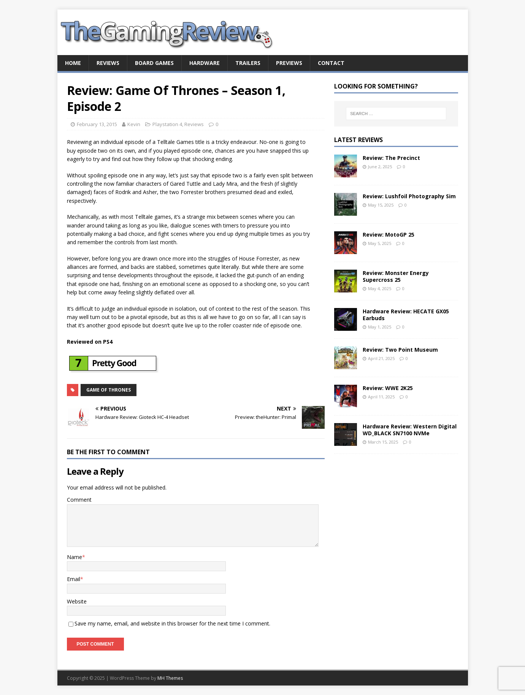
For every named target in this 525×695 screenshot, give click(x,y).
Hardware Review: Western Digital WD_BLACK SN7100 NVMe (410, 430)
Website (77, 601)
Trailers (247, 62)
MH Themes (170, 678)
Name (74, 557)
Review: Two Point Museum (400, 349)
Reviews (108, 62)
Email (73, 579)
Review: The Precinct (391, 157)
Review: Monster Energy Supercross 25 (396, 276)
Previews (289, 62)
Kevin (133, 124)
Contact (331, 62)
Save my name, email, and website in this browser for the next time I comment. (172, 623)
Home (73, 62)
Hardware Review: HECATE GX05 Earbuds (406, 315)
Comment (79, 499)
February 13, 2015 (97, 124)
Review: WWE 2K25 (388, 388)
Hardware (204, 62)
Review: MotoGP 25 (388, 234)
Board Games (154, 62)
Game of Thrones (108, 390)
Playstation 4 (167, 124)
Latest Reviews (358, 140)
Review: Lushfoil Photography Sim (409, 196)
